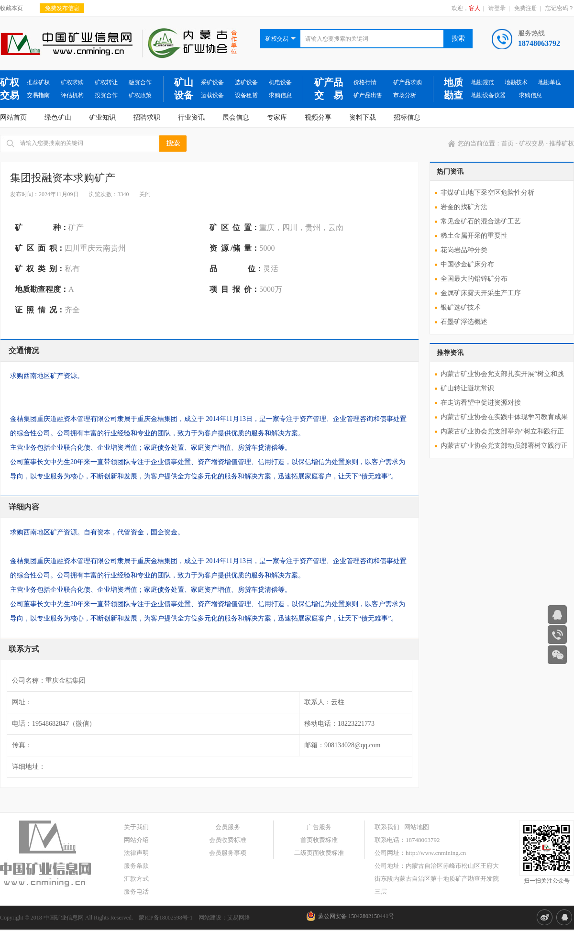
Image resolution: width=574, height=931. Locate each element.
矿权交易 (9, 88)
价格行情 (364, 82)
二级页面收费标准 (319, 852)
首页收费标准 (319, 839)
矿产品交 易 (328, 88)
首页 (507, 143)
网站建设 (210, 917)
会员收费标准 (227, 839)
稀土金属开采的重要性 (474, 235)
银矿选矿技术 (461, 307)
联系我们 (387, 827)
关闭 (145, 194)
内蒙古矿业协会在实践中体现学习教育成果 (504, 417)
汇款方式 (136, 878)
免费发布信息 (62, 8)
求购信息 (280, 95)
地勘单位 (549, 82)
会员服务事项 (227, 852)
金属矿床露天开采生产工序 (481, 293)
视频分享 (318, 117)
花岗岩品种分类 (464, 250)
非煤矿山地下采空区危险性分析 (487, 192)
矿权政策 (140, 95)
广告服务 (319, 827)
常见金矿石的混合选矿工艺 (481, 221)
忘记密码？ (559, 8)
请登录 (497, 8)
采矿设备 (212, 82)
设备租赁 (246, 95)
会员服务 (227, 827)
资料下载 (362, 117)
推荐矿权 (38, 82)
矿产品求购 (407, 82)
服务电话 (136, 891)
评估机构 (72, 95)
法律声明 (136, 852)
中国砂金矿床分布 (467, 264)
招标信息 (407, 117)
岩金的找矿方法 (464, 207)
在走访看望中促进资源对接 (481, 402)
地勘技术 (516, 82)
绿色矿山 (57, 117)
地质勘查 (453, 88)
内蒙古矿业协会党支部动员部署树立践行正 (504, 445)
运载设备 (212, 95)
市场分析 (404, 95)
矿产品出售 (367, 95)
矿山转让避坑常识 (467, 388)
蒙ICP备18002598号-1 (166, 917)
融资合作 (140, 82)
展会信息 (235, 117)
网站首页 (13, 117)
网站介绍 (136, 839)
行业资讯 (191, 117)
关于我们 (136, 827)
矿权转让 (106, 82)
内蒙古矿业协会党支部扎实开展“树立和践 (502, 373)
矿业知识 (102, 117)
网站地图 (416, 827)
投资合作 (106, 95)
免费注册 (525, 8)
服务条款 (136, 865)
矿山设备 (183, 88)
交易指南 (38, 95)
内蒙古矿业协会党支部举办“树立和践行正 (502, 431)
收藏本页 (11, 8)
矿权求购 (72, 82)
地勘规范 (482, 82)
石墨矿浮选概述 (464, 321)
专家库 (277, 117)
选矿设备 (246, 82)
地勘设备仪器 (488, 95)
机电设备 (280, 82)
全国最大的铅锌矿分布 (474, 278)
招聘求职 (146, 117)
